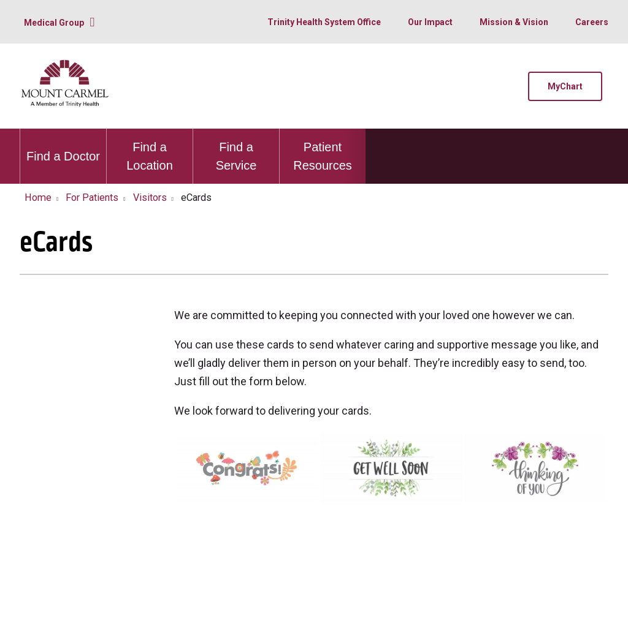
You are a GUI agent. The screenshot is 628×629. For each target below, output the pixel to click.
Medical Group (54, 23)
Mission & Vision (514, 22)
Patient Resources (323, 150)
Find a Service (236, 150)
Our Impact (430, 22)
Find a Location (150, 150)
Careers (591, 22)
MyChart (565, 86)
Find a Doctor (63, 146)
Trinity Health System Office (324, 22)
